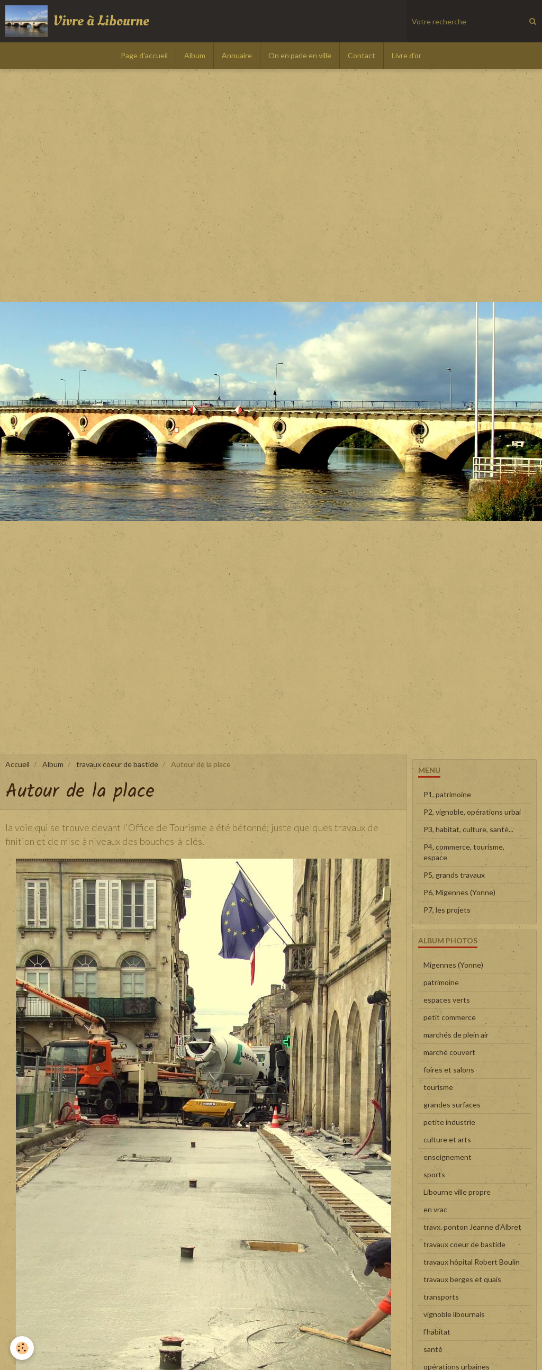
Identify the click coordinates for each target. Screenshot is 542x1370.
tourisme (438, 1087)
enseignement (447, 1156)
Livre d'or (406, 55)
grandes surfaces (452, 1104)
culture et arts (447, 1139)
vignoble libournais (454, 1314)
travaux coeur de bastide (117, 764)
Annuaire (237, 55)
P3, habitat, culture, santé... (468, 829)
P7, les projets (447, 909)
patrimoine (441, 982)
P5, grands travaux (454, 874)
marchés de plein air (456, 1034)
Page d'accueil (144, 55)
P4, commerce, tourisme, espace (463, 852)
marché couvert (449, 1052)
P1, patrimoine (447, 794)
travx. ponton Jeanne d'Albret (472, 1226)
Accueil (17, 764)
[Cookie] (22, 1348)
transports (441, 1296)
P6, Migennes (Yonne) (459, 892)
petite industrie (449, 1121)
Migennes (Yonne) (453, 964)
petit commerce (449, 1017)
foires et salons (448, 1069)
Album (194, 55)
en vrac (435, 1209)
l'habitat (436, 1331)
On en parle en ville (299, 55)
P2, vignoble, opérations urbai (472, 811)
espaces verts (446, 999)
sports (434, 1174)
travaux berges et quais (462, 1279)
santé (432, 1349)
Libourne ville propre (457, 1191)
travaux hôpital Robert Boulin (471, 1261)
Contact (361, 55)
